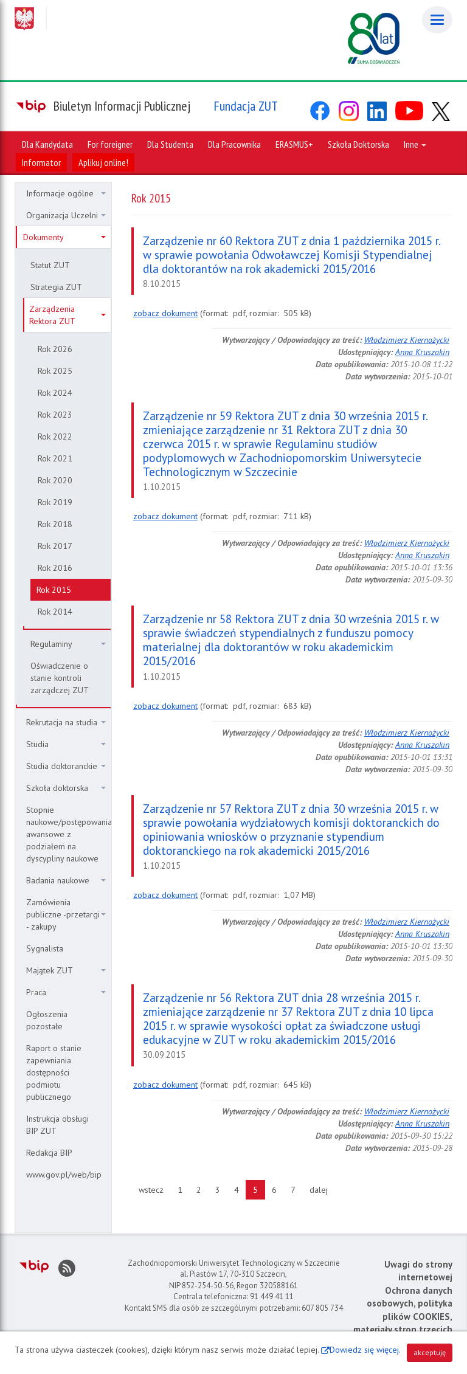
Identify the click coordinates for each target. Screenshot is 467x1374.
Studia (66, 744)
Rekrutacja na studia (66, 722)
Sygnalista (44, 948)
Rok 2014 (55, 611)
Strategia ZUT (56, 286)
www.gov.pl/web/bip (64, 1174)
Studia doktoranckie (66, 766)
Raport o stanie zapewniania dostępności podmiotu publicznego (53, 1072)
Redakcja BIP (49, 1152)
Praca (66, 992)
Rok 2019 (55, 502)
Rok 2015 (53, 589)
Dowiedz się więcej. (365, 1349)
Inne (415, 144)
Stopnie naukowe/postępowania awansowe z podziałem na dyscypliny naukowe (68, 834)
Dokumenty (64, 237)
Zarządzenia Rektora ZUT (67, 314)
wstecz (155, 1189)
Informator (41, 162)
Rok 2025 (55, 370)
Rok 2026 (55, 349)
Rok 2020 (55, 480)
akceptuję (429, 1352)
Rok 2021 (55, 458)
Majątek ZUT (66, 970)
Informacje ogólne (66, 193)
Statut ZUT (50, 265)
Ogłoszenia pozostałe (46, 1020)
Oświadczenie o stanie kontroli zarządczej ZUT (59, 678)
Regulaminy (68, 643)
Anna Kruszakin (422, 352)
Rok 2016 (55, 567)
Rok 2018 (55, 524)
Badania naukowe (66, 880)
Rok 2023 (55, 414)
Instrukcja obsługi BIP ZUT (57, 1124)
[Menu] (437, 19)
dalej (322, 1189)
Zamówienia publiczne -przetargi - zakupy (66, 914)
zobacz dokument (165, 313)
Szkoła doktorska (66, 787)
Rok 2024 (55, 392)
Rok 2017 (55, 545)
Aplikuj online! (103, 162)
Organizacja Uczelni (66, 215)
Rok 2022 (55, 436)
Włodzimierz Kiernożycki (406, 339)
